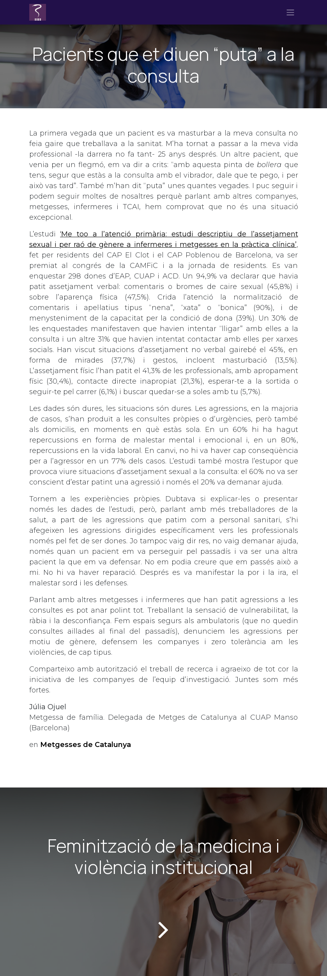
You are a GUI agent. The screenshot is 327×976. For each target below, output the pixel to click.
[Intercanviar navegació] (290, 12)
